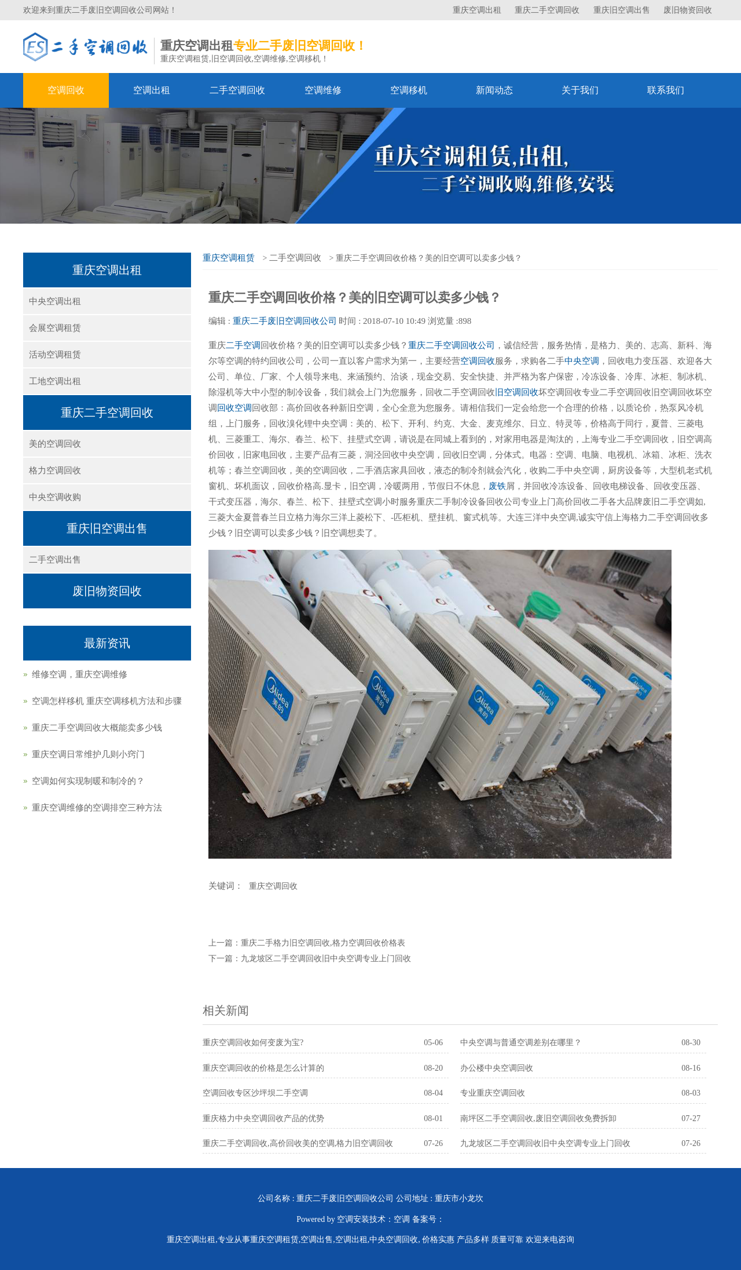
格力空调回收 (55, 470)
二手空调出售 (55, 559)
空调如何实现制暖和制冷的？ (88, 781)
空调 (402, 1219)
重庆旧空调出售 (622, 10)
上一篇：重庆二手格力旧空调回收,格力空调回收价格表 (306, 943)
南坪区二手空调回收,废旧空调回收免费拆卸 (538, 1118)
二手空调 (243, 345)
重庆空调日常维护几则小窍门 (88, 754)
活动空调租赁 (55, 354)
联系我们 (665, 90)
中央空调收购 (55, 497)
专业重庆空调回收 (492, 1093)
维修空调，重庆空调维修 (79, 674)
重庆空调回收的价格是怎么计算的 (263, 1068)
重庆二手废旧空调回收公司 (285, 321)
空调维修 (323, 90)
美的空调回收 (55, 443)
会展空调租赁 (55, 328)
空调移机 (408, 90)
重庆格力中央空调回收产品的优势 (263, 1118)
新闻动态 (494, 90)
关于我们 (580, 90)
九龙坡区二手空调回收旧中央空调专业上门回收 (545, 1143)
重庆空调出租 (478, 10)
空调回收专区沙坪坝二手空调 (255, 1093)
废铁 (497, 486)
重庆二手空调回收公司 (451, 345)
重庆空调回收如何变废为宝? (253, 1042)
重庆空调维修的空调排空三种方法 (97, 807)
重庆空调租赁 (229, 257)
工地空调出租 (55, 381)
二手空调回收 (237, 90)
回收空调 (234, 408)
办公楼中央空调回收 (496, 1068)
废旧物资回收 (687, 10)
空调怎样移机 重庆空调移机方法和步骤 (107, 701)
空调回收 (66, 90)
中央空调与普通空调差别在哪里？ (521, 1042)
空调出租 (151, 90)
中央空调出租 (55, 301)
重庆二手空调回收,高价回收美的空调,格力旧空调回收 (298, 1143)
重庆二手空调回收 (548, 10)
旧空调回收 (516, 392)
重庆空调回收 (273, 886)
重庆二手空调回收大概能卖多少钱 (97, 727)
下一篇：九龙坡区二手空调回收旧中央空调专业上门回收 (309, 958)
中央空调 (581, 361)
